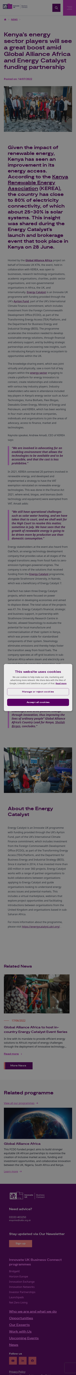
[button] (38, 692)
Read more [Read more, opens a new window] (61, 683)
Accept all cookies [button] (38, 702)
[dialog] (38, 687)
